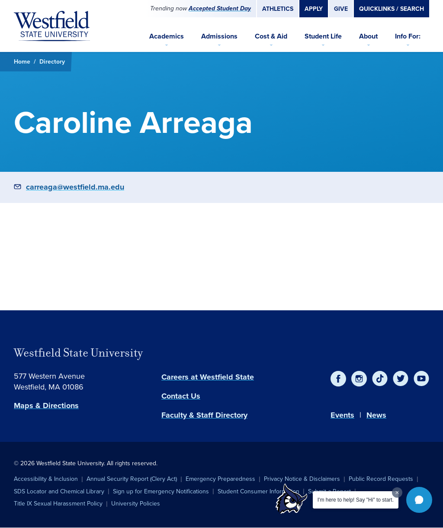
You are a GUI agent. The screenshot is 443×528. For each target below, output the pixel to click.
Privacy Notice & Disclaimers (302, 478)
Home (22, 61)
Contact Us (180, 396)
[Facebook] (338, 378)
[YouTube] (421, 378)
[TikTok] (380, 378)
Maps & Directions (46, 405)
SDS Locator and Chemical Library (59, 491)
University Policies (135, 503)
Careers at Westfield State (207, 377)
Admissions (219, 36)
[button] (419, 500)
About (368, 36)
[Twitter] (400, 378)
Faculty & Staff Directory (204, 415)
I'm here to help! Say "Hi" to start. (356, 500)
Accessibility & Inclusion (46, 478)
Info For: (408, 36)
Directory (52, 61)
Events (342, 415)
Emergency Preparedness (220, 478)
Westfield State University (78, 353)
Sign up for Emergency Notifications (161, 491)
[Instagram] (359, 378)
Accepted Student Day (220, 8)
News (376, 415)
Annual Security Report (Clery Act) (132, 478)
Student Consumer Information (258, 491)
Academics (166, 36)
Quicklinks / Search (391, 8)
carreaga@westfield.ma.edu (75, 187)
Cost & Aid (271, 36)
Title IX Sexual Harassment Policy (58, 503)
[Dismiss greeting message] (397, 492)
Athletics (277, 8)
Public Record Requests (381, 478)
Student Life (323, 36)
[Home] (52, 26)
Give (341, 8)
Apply (314, 8)
